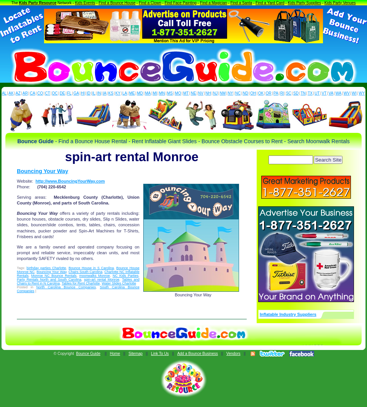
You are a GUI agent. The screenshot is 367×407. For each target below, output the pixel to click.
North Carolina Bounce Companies (66, 287)
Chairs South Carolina (86, 272)
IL (93, 93)
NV (200, 93)
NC (238, 93)
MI (155, 93)
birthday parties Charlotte (46, 268)
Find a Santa (241, 3)
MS (170, 93)
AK (10, 93)
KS (110, 93)
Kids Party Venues (340, 3)
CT (47, 93)
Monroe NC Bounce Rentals (54, 276)
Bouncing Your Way (42, 171)
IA (104, 93)
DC (54, 93)
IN (99, 93)
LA (125, 93)
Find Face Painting (181, 3)
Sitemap (135, 353)
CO (40, 93)
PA (276, 93)
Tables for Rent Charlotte (81, 283)
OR (269, 93)
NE (193, 93)
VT (324, 93)
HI (83, 93)
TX (310, 93)
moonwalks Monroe (94, 276)
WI (354, 93)
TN (303, 93)
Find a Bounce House (116, 3)
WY (362, 93)
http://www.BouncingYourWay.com (70, 181)
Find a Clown (150, 3)
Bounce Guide (88, 353)
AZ (18, 93)
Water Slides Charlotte (119, 283)
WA (339, 93)
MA (148, 93)
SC (288, 93)
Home (115, 353)
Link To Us (160, 353)
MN (162, 93)
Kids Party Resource (38, 3)
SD (296, 93)
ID (88, 93)
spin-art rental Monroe (101, 279)
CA (32, 93)
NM (223, 93)
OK (261, 93)
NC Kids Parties (126, 276)
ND (245, 93)
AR (25, 93)
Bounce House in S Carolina (91, 268)
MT (185, 93)
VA (331, 93)
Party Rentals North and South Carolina (49, 279)
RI (282, 93)
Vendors (233, 353)
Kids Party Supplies (304, 3)
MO (178, 93)
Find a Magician (213, 3)
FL (69, 93)
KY (117, 93)
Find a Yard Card (270, 3)
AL (4, 93)
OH (253, 93)
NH (208, 93)
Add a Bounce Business (197, 353)
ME (132, 93)
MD (140, 93)
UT (317, 93)
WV (347, 93)
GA (76, 93)
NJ (215, 93)
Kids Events (85, 3)
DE (62, 93)
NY (230, 93)
